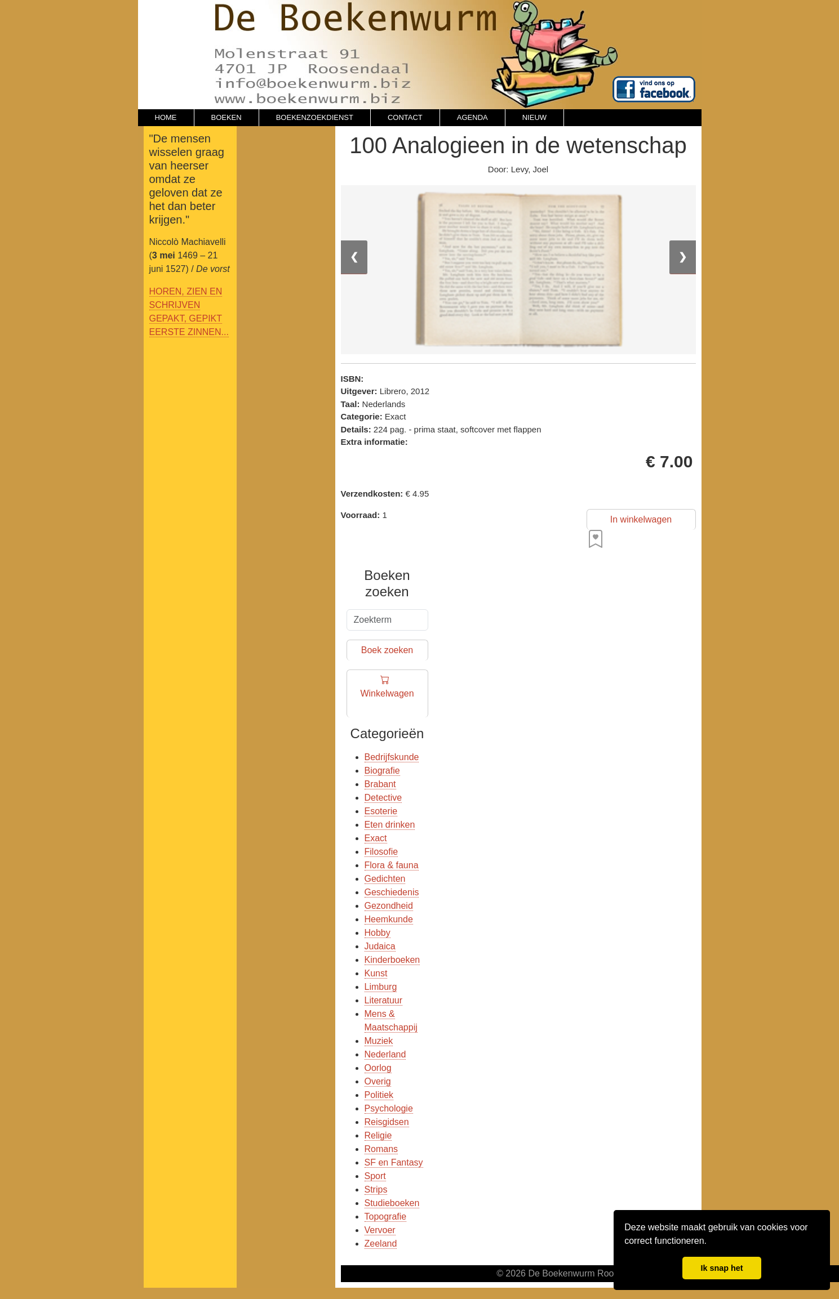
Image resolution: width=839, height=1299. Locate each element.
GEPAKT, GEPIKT (186, 318)
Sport (375, 1176)
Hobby (377, 933)
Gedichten (385, 878)
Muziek (379, 1041)
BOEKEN (226, 117)
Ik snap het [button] (721, 1268)
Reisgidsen (387, 1122)
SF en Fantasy (394, 1162)
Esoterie (381, 811)
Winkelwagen (387, 694)
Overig (378, 1081)
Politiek (379, 1095)
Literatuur (384, 1000)
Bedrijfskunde (392, 757)
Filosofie (381, 851)
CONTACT (405, 117)
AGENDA (472, 117)
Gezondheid (389, 905)
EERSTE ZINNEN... (189, 332)
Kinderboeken (392, 960)
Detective (383, 797)
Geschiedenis (392, 892)
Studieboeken (392, 1203)
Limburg (381, 987)
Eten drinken (390, 824)
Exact (376, 838)
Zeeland (381, 1243)
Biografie (382, 770)
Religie (378, 1135)
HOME (166, 117)
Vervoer (380, 1230)
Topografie (386, 1216)
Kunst (376, 973)
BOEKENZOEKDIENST (314, 117)
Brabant (380, 784)
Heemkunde (389, 919)
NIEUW (534, 117)
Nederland (385, 1054)
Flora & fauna (392, 865)
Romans (381, 1149)
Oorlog (378, 1068)
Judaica (380, 946)
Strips (376, 1189)
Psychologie (389, 1108)
